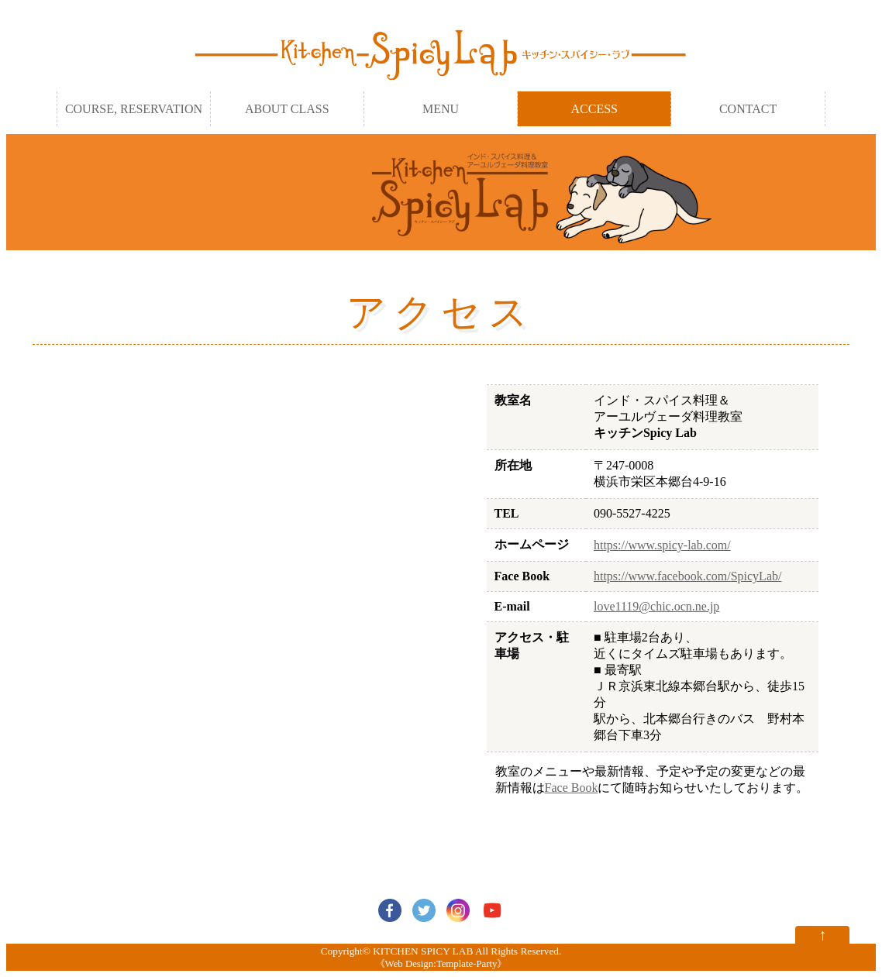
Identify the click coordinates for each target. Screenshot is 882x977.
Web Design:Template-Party (441, 963)
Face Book (571, 787)
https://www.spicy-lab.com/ (662, 545)
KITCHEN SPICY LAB (423, 951)
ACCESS (594, 108)
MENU (440, 108)
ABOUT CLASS (287, 108)
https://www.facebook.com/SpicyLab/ (687, 576)
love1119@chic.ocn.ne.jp (656, 606)
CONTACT (748, 108)
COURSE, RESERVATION (133, 108)
